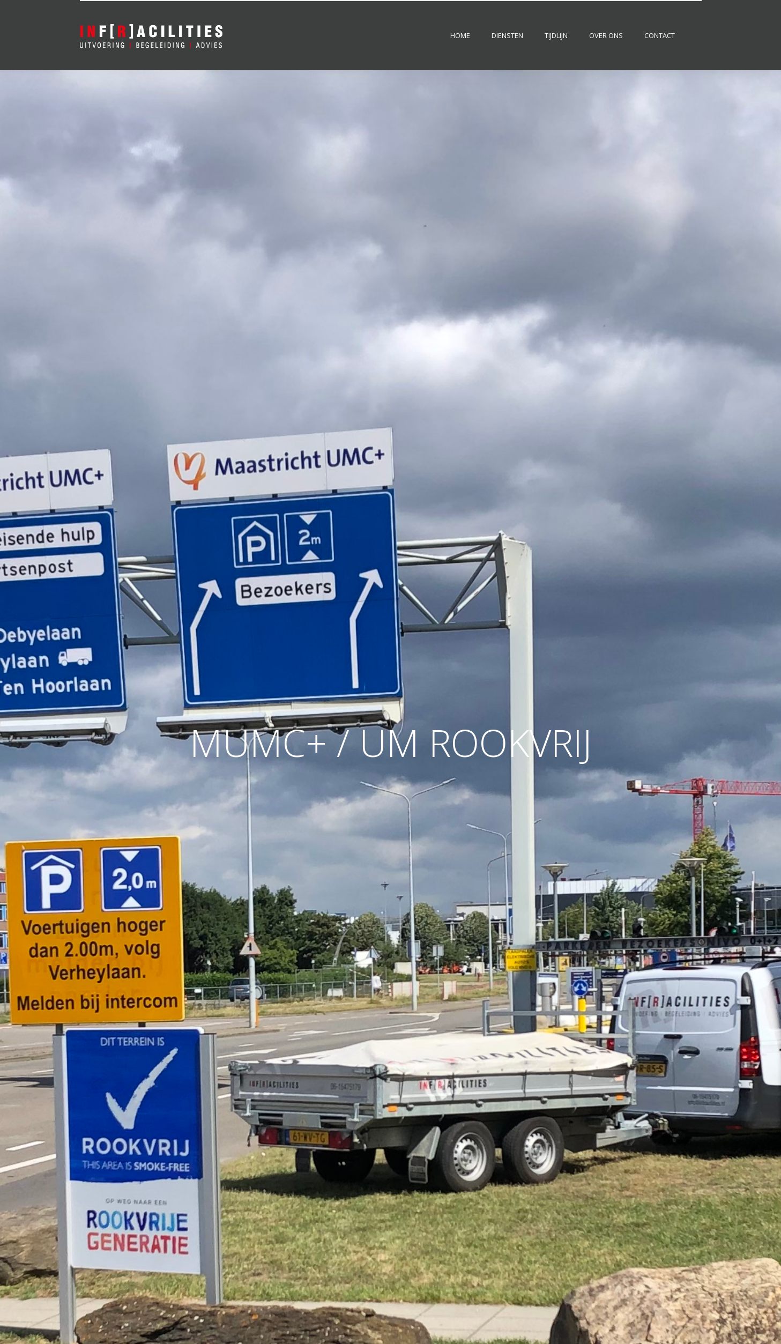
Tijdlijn (556, 35)
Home (460, 35)
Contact (659, 35)
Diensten (507, 35)
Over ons (606, 35)
